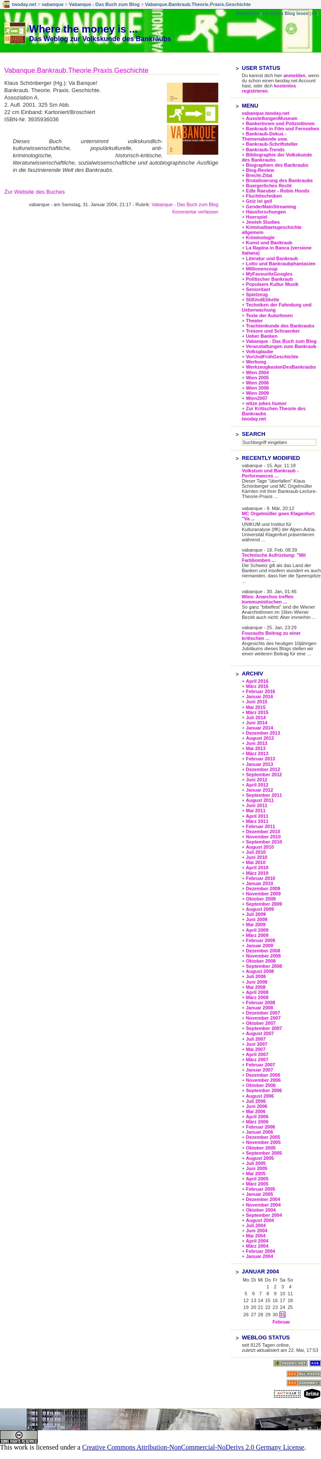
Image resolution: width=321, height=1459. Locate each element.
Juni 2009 (256, 919)
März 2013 (257, 753)
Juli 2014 (255, 717)
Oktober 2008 (261, 961)
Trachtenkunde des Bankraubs (280, 325)
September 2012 (264, 774)
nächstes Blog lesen (285, 13)
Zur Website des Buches (34, 192)
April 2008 (257, 992)
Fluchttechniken (264, 195)
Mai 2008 (255, 987)
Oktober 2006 (261, 1085)
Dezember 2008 (263, 950)
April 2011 (257, 816)
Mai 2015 (255, 707)
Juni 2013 (256, 743)
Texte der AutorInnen (269, 315)
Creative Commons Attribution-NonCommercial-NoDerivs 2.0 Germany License (193, 1447)
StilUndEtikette (262, 299)
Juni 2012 (256, 779)
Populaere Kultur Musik (272, 284)
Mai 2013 (255, 748)
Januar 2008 (259, 1007)
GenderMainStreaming (271, 206)
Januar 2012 (259, 790)
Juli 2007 (255, 1039)
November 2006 (263, 1080)
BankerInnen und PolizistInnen (280, 123)
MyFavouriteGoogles (269, 273)
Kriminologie (260, 237)
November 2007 (263, 1018)
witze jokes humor (266, 403)
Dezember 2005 (263, 1137)
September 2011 (264, 795)
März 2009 (257, 935)
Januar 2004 (259, 1256)
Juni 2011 (256, 805)
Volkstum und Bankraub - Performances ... (270, 473)
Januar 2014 (259, 727)
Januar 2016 (259, 696)
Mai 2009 (255, 924)
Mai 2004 (255, 1235)
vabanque (52, 4)
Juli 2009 (255, 914)
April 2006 (257, 1116)
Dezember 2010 (263, 831)
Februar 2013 (260, 758)
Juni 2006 (256, 1106)
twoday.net (24, 4)
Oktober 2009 (261, 898)
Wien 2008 (257, 387)
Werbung (256, 361)
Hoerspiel (256, 216)
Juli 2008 (255, 976)
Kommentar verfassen (195, 211)
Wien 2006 (257, 382)
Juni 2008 (256, 982)
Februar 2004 (260, 1251)
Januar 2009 (259, 945)
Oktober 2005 (261, 1147)
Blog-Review (260, 170)
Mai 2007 (255, 1049)
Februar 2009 (260, 940)
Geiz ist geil (259, 201)
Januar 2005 (259, 1194)
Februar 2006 (260, 1126)
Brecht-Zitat (259, 175)
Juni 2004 (256, 1230)
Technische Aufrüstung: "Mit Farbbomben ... (274, 557)
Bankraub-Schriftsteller (272, 144)
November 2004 (263, 1204)
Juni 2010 (256, 857)
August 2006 (259, 1096)
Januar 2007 (259, 1069)
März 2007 (257, 1059)
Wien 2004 (257, 372)
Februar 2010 (260, 878)
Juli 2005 (255, 1163)
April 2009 (257, 930)
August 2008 (259, 971)
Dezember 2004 (263, 1199)
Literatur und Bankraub (272, 258)
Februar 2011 (260, 826)
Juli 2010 (255, 852)
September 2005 (264, 1153)
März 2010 (257, 873)
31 (282, 1314)
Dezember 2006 (263, 1075)
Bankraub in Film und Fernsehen (282, 128)
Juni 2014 (256, 722)
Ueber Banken (261, 336)
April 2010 (257, 867)
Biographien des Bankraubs (277, 165)
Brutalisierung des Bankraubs (279, 180)
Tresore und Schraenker (273, 330)
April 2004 (257, 1240)
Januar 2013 (259, 764)
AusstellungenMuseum (271, 118)
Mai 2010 (255, 862)
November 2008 (263, 955)
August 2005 (259, 1158)
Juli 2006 (255, 1101)
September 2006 (264, 1090)
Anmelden (247, 13)
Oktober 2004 (261, 1210)
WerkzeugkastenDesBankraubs (281, 366)
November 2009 (263, 893)
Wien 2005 (257, 377)
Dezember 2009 (263, 888)
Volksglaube (259, 351)
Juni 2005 (256, 1168)
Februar (281, 1321)
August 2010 (259, 847)
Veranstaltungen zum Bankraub (281, 346)
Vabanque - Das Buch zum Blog (104, 4)
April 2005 (257, 1178)
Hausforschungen (266, 211)
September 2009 (264, 904)
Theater (254, 320)
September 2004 (264, 1215)
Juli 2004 (255, 1225)
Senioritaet (258, 289)
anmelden (294, 75)
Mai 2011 (255, 810)
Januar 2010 (259, 883)
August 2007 (259, 1033)
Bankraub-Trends (265, 149)
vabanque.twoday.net (265, 113)
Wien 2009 (257, 393)
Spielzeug (257, 294)
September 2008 (264, 966)
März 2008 (257, 997)
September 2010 (264, 841)
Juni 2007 (256, 1044)
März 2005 (257, 1183)
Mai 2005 (255, 1173)
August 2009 (259, 909)
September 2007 (264, 1028)
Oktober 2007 (261, 1023)
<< (314, 13)
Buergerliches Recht (268, 185)
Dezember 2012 (263, 769)
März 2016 (257, 686)
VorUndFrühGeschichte (272, 356)
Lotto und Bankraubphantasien (280, 263)
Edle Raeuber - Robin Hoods (277, 190)
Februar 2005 (260, 1189)
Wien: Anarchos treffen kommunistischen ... (268, 599)
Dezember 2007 (263, 1012)
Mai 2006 (255, 1111)
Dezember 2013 (263, 733)
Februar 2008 (260, 1002)
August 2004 (259, 1220)
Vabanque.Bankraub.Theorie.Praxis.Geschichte (198, 4)
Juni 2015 (256, 701)
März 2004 (257, 1246)
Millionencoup (261, 268)
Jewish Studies (262, 222)
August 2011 (259, 800)
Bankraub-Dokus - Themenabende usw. (265, 136)
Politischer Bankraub (269, 279)
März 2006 (257, 1121)
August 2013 (259, 738)
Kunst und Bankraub (269, 242)
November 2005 (263, 1142)
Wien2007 (257, 398)
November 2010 (263, 836)
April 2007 (257, 1054)
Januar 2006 (259, 1132)
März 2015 (257, 712)
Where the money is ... (83, 29)
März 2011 (257, 821)
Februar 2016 (260, 691)
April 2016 (257, 681)
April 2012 (257, 784)
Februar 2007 (260, 1064)
